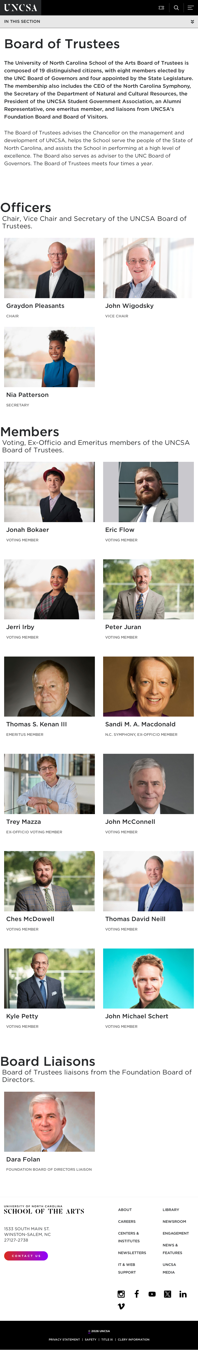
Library (171, 1210)
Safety (90, 1339)
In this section (22, 21)
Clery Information (134, 1339)
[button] (162, 8)
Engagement (176, 1233)
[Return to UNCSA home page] (20, 7)
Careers (127, 1221)
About (125, 1210)
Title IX (107, 1339)
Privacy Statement (64, 1339)
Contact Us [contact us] (26, 1256)
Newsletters (132, 1253)
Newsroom (174, 1221)
